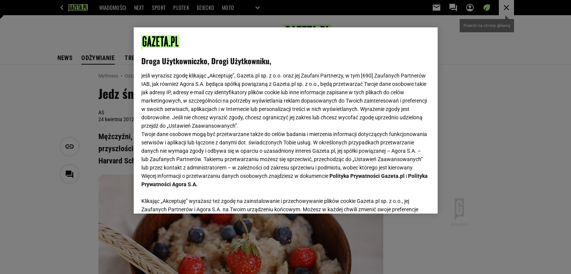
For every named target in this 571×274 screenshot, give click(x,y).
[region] (286, 120)
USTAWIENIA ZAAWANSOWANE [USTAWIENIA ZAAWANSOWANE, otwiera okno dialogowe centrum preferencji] (191, 198)
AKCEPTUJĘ (404, 199)
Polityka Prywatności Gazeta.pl (367, 176)
